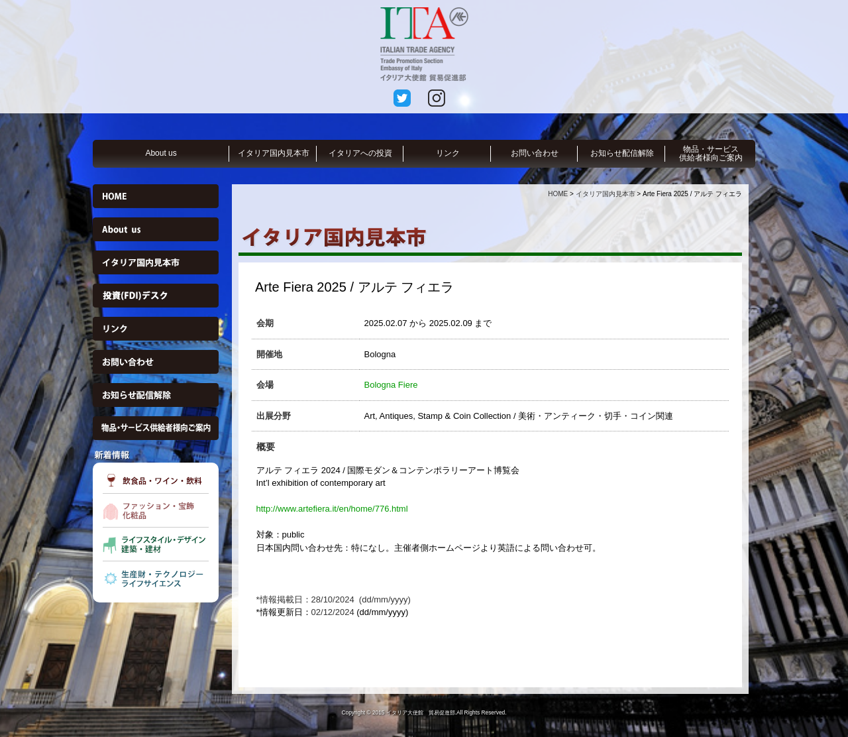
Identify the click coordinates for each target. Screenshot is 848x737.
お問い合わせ (534, 153)
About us (160, 153)
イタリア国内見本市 (273, 153)
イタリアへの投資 (360, 153)
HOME (558, 194)
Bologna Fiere (391, 385)
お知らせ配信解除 (622, 153)
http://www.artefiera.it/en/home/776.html (332, 509)
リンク (448, 153)
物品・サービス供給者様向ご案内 (711, 153)
